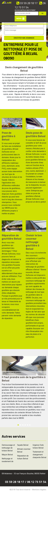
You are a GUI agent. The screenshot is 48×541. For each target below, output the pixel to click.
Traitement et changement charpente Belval (39, 455)
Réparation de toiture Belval (23, 457)
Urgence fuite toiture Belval (38, 446)
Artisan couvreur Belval (23, 450)
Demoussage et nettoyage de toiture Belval (8, 448)
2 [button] (20, 425)
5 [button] (27, 425)
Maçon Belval (7, 455)
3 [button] (22, 425)
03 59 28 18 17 (26, 3)
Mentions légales (39, 489)
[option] (24, 388)
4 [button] (25, 425)
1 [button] (18, 425)
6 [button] (29, 425)
